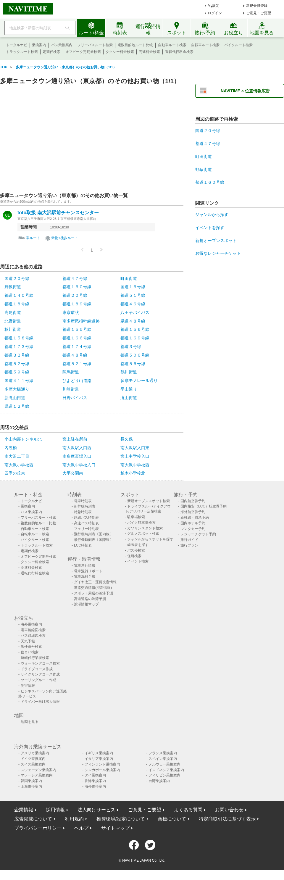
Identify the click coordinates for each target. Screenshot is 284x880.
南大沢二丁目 (16, 456)
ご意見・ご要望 (258, 13)
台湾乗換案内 (159, 781)
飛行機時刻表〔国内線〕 (93, 534)
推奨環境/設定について (120, 818)
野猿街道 (12, 286)
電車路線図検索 (33, 630)
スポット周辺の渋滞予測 (93, 593)
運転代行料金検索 (179, 52)
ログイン (215, 13)
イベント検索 (138, 561)
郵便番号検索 (31, 646)
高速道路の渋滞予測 (90, 599)
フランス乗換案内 (163, 753)
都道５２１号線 (76, 363)
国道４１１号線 (18, 380)
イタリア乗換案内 (99, 759)
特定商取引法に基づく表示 (227, 818)
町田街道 (128, 278)
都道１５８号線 (18, 338)
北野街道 (12, 321)
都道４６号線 (132, 304)
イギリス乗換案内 (99, 753)
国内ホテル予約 (192, 523)
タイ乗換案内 (95, 775)
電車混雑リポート (88, 571)
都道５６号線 (132, 363)
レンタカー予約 (192, 529)
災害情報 (28, 686)
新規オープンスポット (216, 240)
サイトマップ (115, 828)
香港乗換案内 (95, 781)
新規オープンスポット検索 (148, 501)
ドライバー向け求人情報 (40, 702)
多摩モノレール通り (139, 380)
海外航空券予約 (192, 512)
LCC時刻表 (83, 545)
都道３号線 (130, 346)
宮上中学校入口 (134, 456)
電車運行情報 (84, 565)
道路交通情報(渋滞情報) (93, 588)
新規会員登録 (256, 6)
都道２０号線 (74, 295)
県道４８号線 (132, 321)
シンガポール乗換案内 (102, 770)
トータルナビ (16, 45)
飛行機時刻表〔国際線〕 (93, 540)
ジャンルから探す (211, 214)
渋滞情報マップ (86, 604)
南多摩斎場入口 (76, 456)
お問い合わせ (229, 809)
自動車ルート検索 (172, 45)
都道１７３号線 (18, 346)
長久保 (126, 439)
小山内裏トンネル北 (23, 439)
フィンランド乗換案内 (102, 764)
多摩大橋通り (16, 389)
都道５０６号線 (134, 355)
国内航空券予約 (192, 501)
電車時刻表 (83, 501)
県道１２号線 (16, 406)
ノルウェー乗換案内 (164, 764)
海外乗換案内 (31, 624)
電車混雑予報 (84, 576)
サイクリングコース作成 (40, 674)
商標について (172, 818)
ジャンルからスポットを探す (150, 539)
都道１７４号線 (76, 346)
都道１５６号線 (134, 329)
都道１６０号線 (76, 286)
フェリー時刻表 (86, 529)
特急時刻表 (83, 512)
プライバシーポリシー (38, 828)
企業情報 (23, 809)
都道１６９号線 (134, 338)
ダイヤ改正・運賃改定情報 (95, 582)
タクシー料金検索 (120, 52)
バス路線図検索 (33, 636)
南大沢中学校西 (134, 464)
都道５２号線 (16, 363)
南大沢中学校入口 (79, 464)
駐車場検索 (136, 517)
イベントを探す (209, 227)
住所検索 (134, 556)
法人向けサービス (96, 809)
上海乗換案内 (31, 786)
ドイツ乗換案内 (33, 759)
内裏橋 (10, 447)
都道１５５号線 (76, 329)
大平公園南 (72, 473)
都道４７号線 (74, 278)
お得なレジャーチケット (218, 253)
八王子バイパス (134, 312)
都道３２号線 (16, 355)
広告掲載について (33, 818)
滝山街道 (128, 397)
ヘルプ (81, 828)
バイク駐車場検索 (141, 522)
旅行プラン (189, 545)
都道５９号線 (16, 372)
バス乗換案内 (61, 45)
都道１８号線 (16, 304)
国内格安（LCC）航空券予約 (203, 506)
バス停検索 (136, 550)
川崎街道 (70, 389)
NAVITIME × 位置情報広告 (245, 90)
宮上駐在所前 (74, 439)
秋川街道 (12, 329)
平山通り (128, 389)
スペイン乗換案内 (163, 759)
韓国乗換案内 (31, 781)
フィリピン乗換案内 (164, 775)
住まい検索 (29, 652)
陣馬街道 (70, 372)
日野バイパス (74, 397)
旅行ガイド (189, 540)
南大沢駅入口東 (134, 447)
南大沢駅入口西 (76, 447)
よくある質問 (188, 809)
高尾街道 (12, 312)
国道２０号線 (16, 278)
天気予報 (28, 641)
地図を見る (29, 722)
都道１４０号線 (18, 295)
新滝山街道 (14, 397)
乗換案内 (39, 45)
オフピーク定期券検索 (83, 52)
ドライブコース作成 (37, 669)
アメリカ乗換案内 (35, 753)
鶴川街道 (128, 372)
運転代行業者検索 (35, 658)
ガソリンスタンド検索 (145, 528)
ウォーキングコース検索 (40, 663)
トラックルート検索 (22, 52)
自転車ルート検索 (205, 45)
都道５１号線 (132, 295)
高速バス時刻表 (86, 523)
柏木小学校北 (132, 473)
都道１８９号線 (76, 304)
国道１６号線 (132, 286)
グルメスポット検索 (143, 533)
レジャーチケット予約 (198, 534)
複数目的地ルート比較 (135, 45)
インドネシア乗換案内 (166, 770)
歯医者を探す (138, 545)
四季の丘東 (14, 473)
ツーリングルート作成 (38, 680)
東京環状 (70, 312)
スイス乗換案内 (33, 764)
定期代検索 (51, 52)
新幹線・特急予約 (194, 517)
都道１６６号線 (76, 338)
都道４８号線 (74, 355)
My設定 (214, 6)
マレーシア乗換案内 (37, 775)
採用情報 (55, 809)
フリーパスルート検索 (95, 45)
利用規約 (74, 818)
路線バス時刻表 (86, 517)
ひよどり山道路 (76, 380)
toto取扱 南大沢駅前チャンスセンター (58, 212)
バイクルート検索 (238, 45)
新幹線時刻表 (84, 506)
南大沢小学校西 (18, 464)
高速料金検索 (149, 52)
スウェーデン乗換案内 (38, 770)
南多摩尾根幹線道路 (81, 321)
